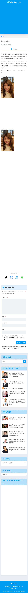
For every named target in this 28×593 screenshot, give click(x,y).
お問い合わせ (14, 588)
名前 (4, 316)
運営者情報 (8, 586)
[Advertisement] (14, 19)
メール (4, 323)
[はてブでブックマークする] (16, 278)
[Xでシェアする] (6, 278)
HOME (14, 584)
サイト (3, 329)
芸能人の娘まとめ (14, 2)
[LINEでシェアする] (22, 278)
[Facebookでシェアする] (11, 278)
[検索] (24, 361)
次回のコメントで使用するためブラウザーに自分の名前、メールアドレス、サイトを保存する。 (15, 337)
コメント (5, 297)
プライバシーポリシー (17, 586)
